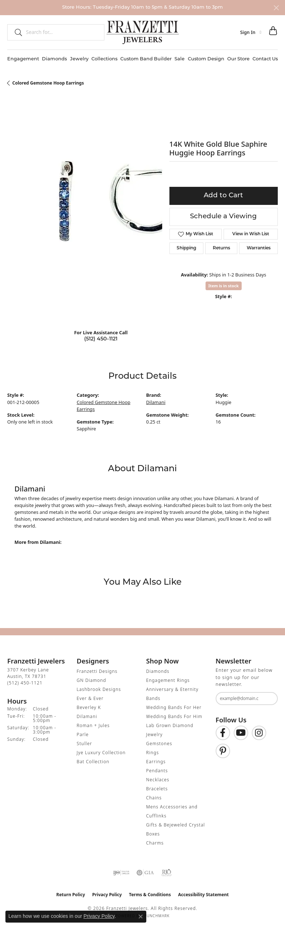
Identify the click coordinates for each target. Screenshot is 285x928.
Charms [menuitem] (155, 843)
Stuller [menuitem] (84, 743)
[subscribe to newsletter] (267, 698)
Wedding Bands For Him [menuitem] (174, 716)
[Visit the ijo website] (121, 872)
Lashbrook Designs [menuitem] (99, 689)
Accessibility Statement (203, 895)
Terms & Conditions (150, 895)
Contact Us (265, 59)
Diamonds (54, 59)
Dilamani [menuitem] (87, 716)
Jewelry (79, 59)
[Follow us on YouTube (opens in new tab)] (241, 733)
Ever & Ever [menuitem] (90, 698)
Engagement (23, 59)
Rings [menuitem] (152, 752)
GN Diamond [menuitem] (91, 680)
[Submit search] (15, 32)
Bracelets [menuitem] (157, 789)
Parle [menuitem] (82, 734)
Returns (221, 248)
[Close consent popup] (140, 916)
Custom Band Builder (146, 59)
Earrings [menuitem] (156, 762)
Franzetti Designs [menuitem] (97, 671)
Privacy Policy (107, 895)
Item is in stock (223, 285)
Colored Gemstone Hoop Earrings (48, 83)
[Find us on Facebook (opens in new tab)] (223, 733)
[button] (250, 32)
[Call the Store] (25, 683)
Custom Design (206, 59)
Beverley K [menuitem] (89, 707)
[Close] (276, 7)
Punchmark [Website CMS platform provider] (157, 915)
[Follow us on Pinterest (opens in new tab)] (223, 751)
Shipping (186, 248)
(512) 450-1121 (100, 339)
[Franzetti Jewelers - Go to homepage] (143, 32)
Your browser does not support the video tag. (115, 205)
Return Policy (70, 895)
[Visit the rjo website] (166, 872)
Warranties (259, 248)
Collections (104, 59)
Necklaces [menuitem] (157, 780)
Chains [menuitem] (154, 798)
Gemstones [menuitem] (159, 743)
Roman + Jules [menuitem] (93, 725)
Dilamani (155, 402)
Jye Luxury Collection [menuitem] (101, 752)
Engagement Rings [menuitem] (168, 680)
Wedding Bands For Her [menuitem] (174, 707)
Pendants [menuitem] (157, 771)
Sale (179, 59)
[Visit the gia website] (145, 872)
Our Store (238, 59)
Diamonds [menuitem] (157, 671)
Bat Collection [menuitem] (93, 762)
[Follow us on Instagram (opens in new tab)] (259, 733)
